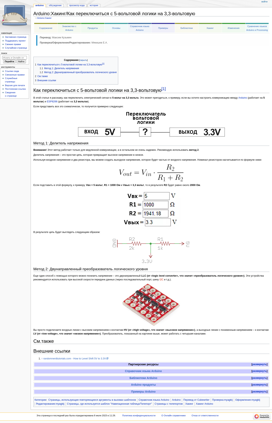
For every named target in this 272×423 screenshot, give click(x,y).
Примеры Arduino (143, 391)
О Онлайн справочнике (173, 415)
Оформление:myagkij (247, 400)
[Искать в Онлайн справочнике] (14, 57)
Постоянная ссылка (15, 89)
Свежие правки (13, 44)
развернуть (259, 364)
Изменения (233, 28)
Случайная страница (16, 48)
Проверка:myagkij (222, 400)
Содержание (45, 28)
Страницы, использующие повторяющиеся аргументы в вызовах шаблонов (92, 400)
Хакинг (210, 28)
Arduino (242, 97)
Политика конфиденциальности (139, 415)
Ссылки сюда (12, 71)
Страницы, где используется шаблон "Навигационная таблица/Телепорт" (109, 403)
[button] (259, 364)
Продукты (93, 28)
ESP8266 (52, 101)
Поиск (4, 53)
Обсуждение (55, 5)
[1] (164, 89)
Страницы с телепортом (169, 403)
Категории (40, 400)
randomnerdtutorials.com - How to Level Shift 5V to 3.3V (74, 358)
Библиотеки (186, 28)
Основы (116, 28)
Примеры (163, 28)
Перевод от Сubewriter (196, 400)
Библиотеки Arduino (143, 378)
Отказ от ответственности (205, 415)
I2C (161, 279)
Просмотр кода (77, 5)
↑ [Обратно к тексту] (41, 358)
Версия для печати (15, 85)
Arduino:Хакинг (44, 18)
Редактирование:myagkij (50, 403)
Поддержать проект (15, 41)
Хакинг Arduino (204, 403)
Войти (264, 1)
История (94, 5)
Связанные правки (15, 74)
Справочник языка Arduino (143, 371)
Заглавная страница (15, 37)
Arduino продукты (143, 384)
